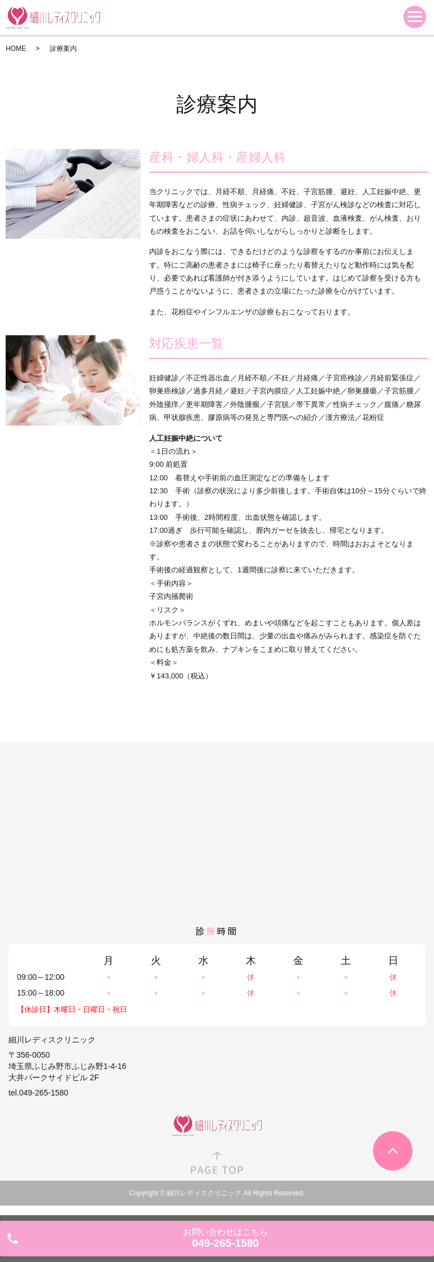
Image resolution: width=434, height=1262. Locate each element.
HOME (16, 48)
